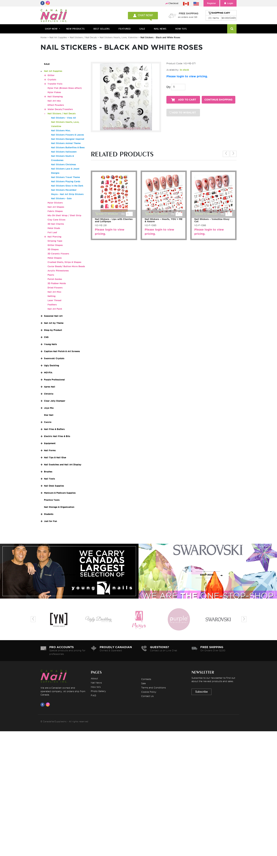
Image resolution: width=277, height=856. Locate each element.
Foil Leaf (52, 232)
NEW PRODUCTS (75, 29)
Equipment (49, 443)
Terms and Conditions (153, 687)
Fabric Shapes (55, 211)
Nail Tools (49, 479)
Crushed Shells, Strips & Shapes (64, 262)
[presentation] (226, 154)
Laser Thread (54, 300)
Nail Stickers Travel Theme (65, 177)
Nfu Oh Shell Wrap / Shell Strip (64, 215)
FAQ (93, 695)
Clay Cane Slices (56, 220)
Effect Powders (56, 105)
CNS (46, 337)
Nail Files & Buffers (54, 429)
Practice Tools (52, 500)
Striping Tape (55, 241)
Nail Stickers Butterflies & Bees (68, 147)
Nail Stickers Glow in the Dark (67, 186)
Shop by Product (53, 330)
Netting (51, 296)
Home (43, 37)
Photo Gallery (98, 691)
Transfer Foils (55, 84)
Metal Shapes (55, 258)
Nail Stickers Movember (63, 190)
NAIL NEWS (160, 29)
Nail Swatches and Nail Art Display (62, 464)
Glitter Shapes (55, 245)
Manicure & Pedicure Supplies (60, 493)
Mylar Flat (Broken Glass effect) (65, 88)
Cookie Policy (148, 692)
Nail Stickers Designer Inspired (67, 139)
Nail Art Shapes (56, 207)
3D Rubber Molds (57, 283)
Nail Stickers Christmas (63, 164)
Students (48, 514)
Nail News (96, 682)
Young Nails (50, 344)
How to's (96, 687)
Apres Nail (49, 387)
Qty (168, 87)
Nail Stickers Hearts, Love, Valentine (119, 37)
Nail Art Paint (55, 309)
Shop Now (51, 29)
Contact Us (147, 696)
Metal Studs (54, 228)
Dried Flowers (55, 287)
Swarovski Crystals (54, 358)
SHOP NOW (68, 574)
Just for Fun (50, 521)
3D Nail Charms (56, 224)
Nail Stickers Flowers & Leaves (67, 135)
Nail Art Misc (54, 292)
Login (228, 3)
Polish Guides (55, 279)
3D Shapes (53, 249)
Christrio (48, 394)
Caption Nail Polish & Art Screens (62, 351)
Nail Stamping (55, 96)
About (94, 678)
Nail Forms (50, 450)
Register (211, 3)
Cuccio (47, 422)
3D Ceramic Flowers (58, 253)
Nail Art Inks (54, 101)
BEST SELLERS (101, 29)
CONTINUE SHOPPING (218, 99)
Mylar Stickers (55, 203)
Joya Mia (49, 408)
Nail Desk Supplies (54, 486)
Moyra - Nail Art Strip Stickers (67, 194)
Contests (146, 679)
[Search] (232, 28)
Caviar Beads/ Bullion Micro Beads (66, 266)
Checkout (173, 3)
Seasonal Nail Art (53, 316)
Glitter (51, 75)
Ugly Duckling (51, 365)
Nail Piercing (54, 236)
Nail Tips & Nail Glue (55, 457)
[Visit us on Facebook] (43, 704)
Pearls (51, 275)
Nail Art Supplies (58, 37)
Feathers (52, 304)
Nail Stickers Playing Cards (65, 181)
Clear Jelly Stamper (54, 401)
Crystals (52, 79)
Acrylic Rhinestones (58, 270)
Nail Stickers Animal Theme (66, 143)
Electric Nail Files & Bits (57, 436)
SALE (142, 29)
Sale (143, 683)
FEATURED (125, 29)
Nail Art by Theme (53, 323)
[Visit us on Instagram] (48, 704)
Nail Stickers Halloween (63, 152)
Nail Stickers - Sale (61, 198)
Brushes (48, 471)
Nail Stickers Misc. (61, 130)
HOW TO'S (181, 29)
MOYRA (48, 372)
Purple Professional (54, 379)
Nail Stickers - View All (63, 118)
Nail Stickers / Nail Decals (84, 37)
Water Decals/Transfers (60, 109)
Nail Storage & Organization (59, 507)
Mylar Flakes (54, 92)
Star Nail (48, 415)
